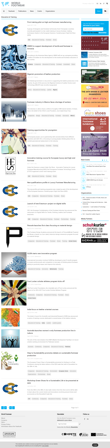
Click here (90, 63)
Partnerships (65, 219)
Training (55, 145)
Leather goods (57, 323)
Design (38, 115)
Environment (53, 371)
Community (31, 295)
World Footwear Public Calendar (96, 61)
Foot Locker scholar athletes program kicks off (46, 281)
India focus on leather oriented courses (42, 309)
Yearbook (11, 11)
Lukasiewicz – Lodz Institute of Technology (94, 207)
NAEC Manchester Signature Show (95, 174)
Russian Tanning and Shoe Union (91, 210)
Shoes (55, 39)
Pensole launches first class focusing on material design (49, 225)
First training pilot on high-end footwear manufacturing (49, 22)
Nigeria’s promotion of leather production (43, 74)
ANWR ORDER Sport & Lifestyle (94, 180)
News (32, 11)
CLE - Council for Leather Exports (91, 214)
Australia (30, 346)
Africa (30, 89)
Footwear (48, 39)
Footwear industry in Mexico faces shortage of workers (49, 102)
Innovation (66, 115)
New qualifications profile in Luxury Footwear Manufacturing (51, 182)
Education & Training (38, 39)
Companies (37, 64)
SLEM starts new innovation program (42, 253)
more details (45, 445)
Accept (95, 445)
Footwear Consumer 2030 (95, 52)
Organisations (32, 374)
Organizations (50, 11)
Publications (22, 11)
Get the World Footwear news (66, 418)
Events (39, 11)
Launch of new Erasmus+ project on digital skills (46, 204)
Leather (49, 89)
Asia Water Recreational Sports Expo (96, 166)
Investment (67, 64)
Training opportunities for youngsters (42, 130)
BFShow (88, 187)
